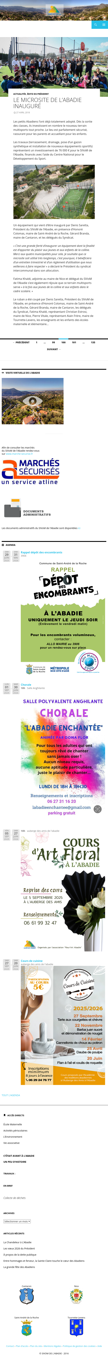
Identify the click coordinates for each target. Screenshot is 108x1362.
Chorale (26, 685)
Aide (99, 1346)
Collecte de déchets (14, 1198)
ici (79, 528)
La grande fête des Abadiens (19, 1267)
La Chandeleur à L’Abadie (17, 1242)
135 (93, 342)
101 (74, 342)
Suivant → (54, 349)
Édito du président (38, 94)
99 (53, 342)
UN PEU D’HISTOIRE (14, 1161)
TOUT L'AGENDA (11, 1095)
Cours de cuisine (32, 961)
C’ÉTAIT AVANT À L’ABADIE (18, 1155)
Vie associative (11, 1143)
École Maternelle (12, 1124)
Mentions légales (52, 1346)
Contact (10, 1346)
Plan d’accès (22, 1346)
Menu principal (104, 25)
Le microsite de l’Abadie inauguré (47, 103)
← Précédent (21, 342)
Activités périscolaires (15, 1130)
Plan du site (36, 1346)
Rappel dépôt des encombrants (41, 552)
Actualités (19, 94)
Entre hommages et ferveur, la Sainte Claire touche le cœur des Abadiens (43, 1260)
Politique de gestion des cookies (79, 1346)
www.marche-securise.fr (19, 453)
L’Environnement (12, 1136)
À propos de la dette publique (19, 1254)
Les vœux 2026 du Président (19, 1248)
